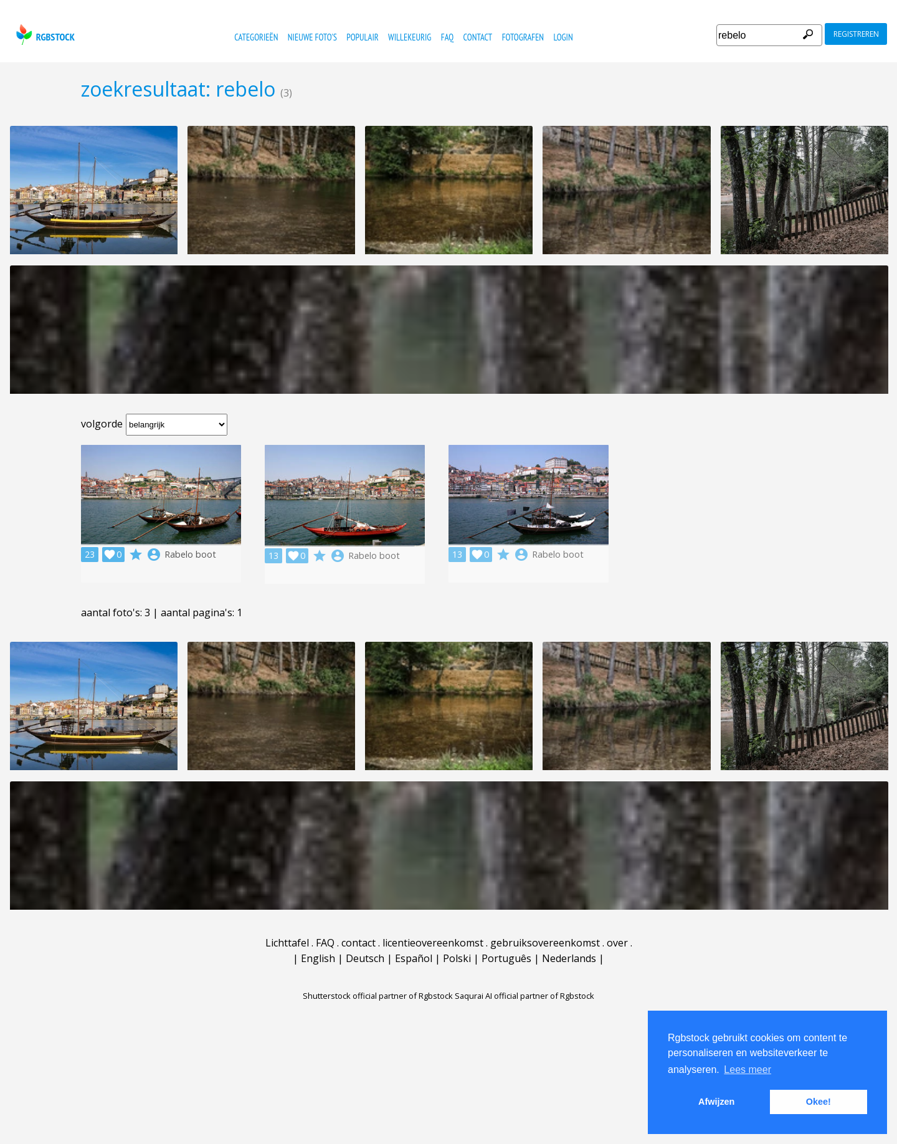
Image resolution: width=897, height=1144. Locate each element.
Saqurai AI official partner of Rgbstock (524, 995)
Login (562, 37)
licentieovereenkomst (432, 943)
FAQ (447, 37)
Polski (457, 958)
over (617, 943)
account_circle (153, 554)
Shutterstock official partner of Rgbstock (378, 995)
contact (478, 37)
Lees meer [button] (747, 1069)
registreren (856, 34)
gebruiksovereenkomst (545, 943)
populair (362, 37)
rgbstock (44, 34)
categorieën (256, 37)
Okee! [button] (818, 1102)
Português (506, 958)
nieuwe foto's (312, 37)
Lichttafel (287, 943)
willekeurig (409, 37)
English (318, 958)
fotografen (523, 37)
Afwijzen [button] (716, 1102)
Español (413, 958)
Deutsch (365, 958)
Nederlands (569, 958)
